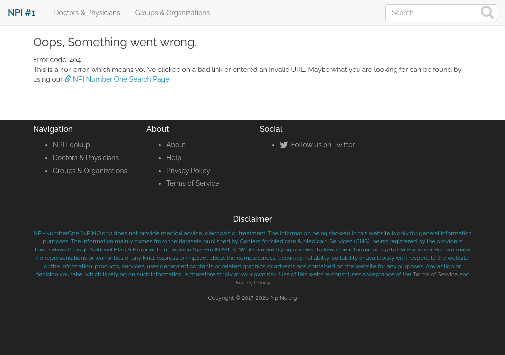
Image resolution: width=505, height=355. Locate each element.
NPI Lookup (71, 145)
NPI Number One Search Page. (117, 79)
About (175, 145)
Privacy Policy (188, 171)
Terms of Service (192, 183)
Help (173, 158)
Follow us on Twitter (317, 145)
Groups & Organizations (172, 13)
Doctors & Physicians (87, 13)
